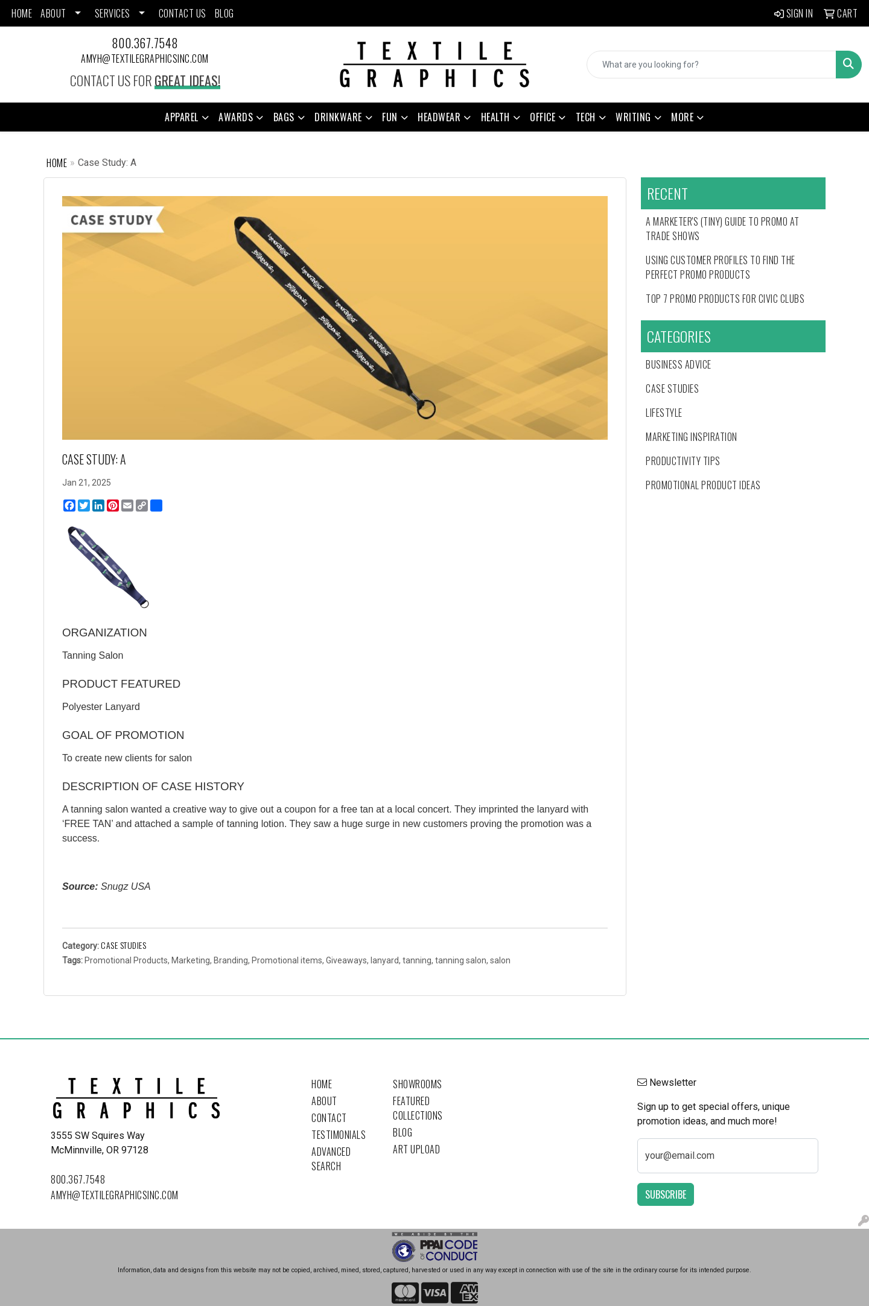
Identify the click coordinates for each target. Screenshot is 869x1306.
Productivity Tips (683, 461)
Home (56, 163)
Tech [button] (586, 117)
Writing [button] (633, 117)
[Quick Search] (711, 64)
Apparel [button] (182, 117)
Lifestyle (664, 412)
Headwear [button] (439, 117)
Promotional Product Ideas (703, 485)
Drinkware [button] (338, 117)
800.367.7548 (145, 43)
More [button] (682, 117)
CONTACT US (182, 13)
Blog (402, 1132)
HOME (21, 13)
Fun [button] (390, 117)
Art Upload (416, 1149)
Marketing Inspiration (691, 437)
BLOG (224, 13)
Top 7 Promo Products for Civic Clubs (725, 298)
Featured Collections (418, 1108)
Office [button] (542, 117)
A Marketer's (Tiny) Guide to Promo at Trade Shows (723, 228)
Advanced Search (331, 1158)
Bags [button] (283, 117)
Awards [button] (235, 117)
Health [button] (495, 117)
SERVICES (112, 13)
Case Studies (123, 945)
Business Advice (678, 364)
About (324, 1101)
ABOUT (53, 13)
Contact (329, 1118)
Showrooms (417, 1084)
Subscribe (665, 1194)
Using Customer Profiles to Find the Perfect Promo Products (720, 267)
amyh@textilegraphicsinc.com (145, 58)
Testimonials (338, 1134)
